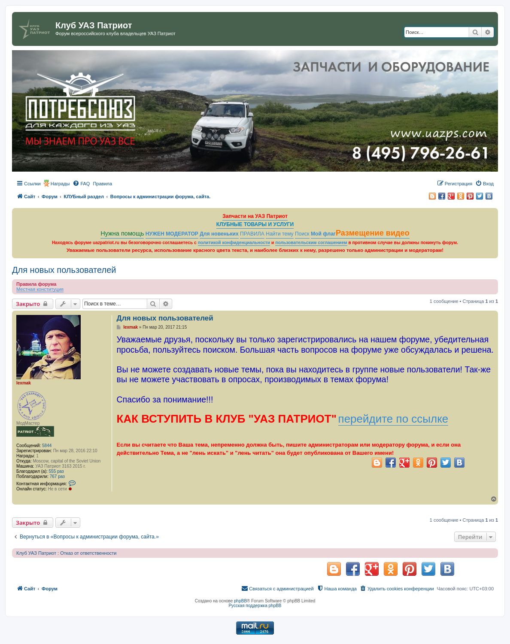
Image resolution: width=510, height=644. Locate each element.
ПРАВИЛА (252, 234)
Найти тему (280, 234)
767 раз (57, 476)
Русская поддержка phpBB (254, 605)
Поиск (302, 234)
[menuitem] (81, 183)
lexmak (23, 383)
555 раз (56, 471)
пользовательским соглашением (311, 242)
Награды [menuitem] (60, 183)
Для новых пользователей (64, 270)
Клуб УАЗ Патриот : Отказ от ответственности (66, 553)
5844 (47, 445)
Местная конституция (40, 289)
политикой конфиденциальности (234, 242)
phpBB (240, 601)
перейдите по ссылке (393, 418)
